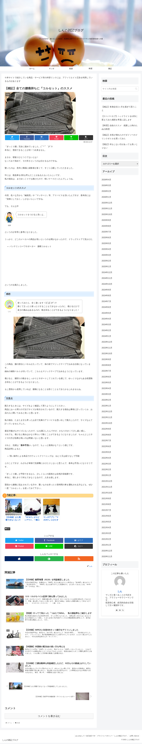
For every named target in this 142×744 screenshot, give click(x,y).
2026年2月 (106, 191)
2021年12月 (107, 481)
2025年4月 (106, 249)
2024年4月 (106, 319)
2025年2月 (106, 261)
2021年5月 (106, 522)
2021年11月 (107, 487)
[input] (119, 88)
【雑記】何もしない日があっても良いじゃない (120, 146)
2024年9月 (106, 290)
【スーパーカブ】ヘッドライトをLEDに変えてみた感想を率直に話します (119, 118)
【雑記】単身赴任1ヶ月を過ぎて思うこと (119, 108)
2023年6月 (106, 377)
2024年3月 (106, 324)
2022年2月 (106, 469)
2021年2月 (106, 539)
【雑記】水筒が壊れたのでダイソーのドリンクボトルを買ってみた (120, 137)
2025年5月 (106, 243)
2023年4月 (106, 388)
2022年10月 (107, 423)
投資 (7, 528)
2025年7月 (106, 232)
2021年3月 (106, 533)
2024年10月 (107, 284)
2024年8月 (106, 295)
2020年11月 (107, 556)
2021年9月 (106, 498)
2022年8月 (106, 435)
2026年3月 (106, 185)
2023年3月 (106, 394)
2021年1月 (106, 545)
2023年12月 (107, 342)
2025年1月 (106, 266)
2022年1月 (106, 475)
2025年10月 (107, 214)
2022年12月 (107, 411)
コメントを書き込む (49, 717)
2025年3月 (106, 255)
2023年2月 (106, 400)
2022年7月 (106, 440)
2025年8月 (106, 226)
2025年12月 (107, 203)
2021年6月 (106, 516)
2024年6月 (106, 307)
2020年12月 (107, 551)
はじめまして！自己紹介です (83, 737)
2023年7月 (106, 371)
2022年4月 (106, 458)
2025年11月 (107, 208)
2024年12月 (107, 272)
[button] (136, 88)
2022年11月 (107, 417)
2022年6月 (106, 446)
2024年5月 (106, 313)
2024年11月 (107, 278)
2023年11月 (107, 348)
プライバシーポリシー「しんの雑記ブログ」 (111, 737)
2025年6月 (106, 237)
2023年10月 (107, 353)
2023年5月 (106, 382)
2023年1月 (106, 406)
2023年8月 (106, 365)
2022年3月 (106, 464)
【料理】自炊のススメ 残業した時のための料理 (120, 127)
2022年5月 (106, 452)
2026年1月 (106, 197)
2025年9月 (106, 220)
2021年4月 (106, 527)
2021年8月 (106, 504)
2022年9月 (106, 429)
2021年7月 (106, 510)
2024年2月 (106, 330)
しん (120, 591)
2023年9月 (106, 359)
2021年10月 (107, 493)
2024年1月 (106, 336)
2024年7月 (106, 301)
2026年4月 (106, 180)
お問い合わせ (134, 737)
